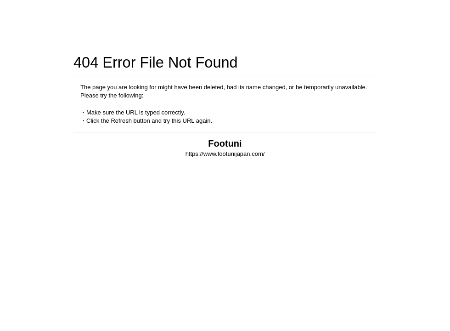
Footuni (225, 143)
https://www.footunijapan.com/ (225, 153)
